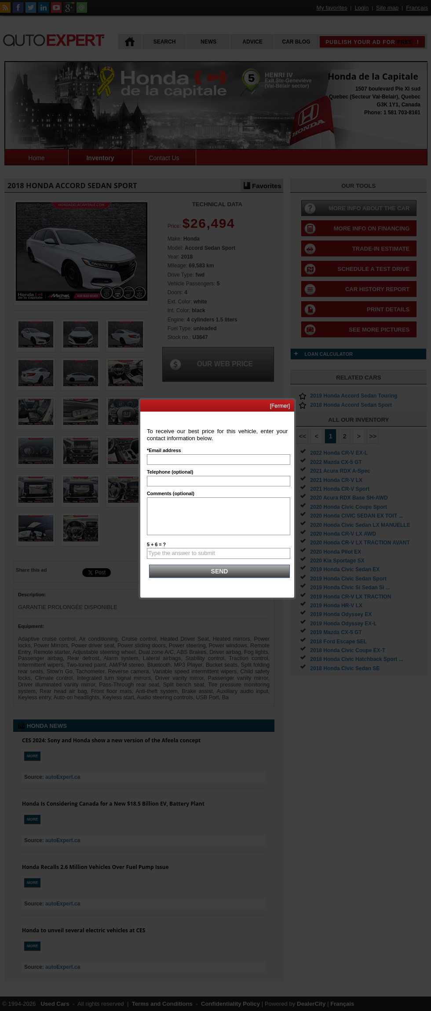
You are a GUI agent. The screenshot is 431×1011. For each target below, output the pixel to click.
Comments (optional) (170, 493)
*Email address (164, 450)
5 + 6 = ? (156, 544)
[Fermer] (280, 406)
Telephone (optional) (170, 471)
